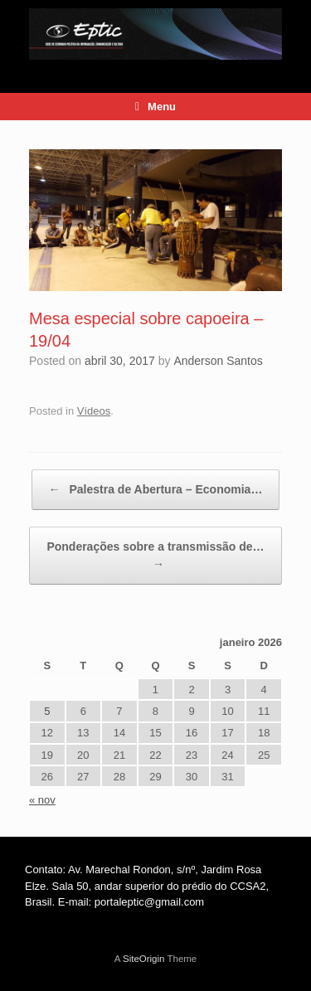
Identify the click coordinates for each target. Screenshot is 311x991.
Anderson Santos (217, 360)
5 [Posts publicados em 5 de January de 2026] (47, 711)
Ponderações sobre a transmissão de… (155, 556)
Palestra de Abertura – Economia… (156, 489)
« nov (42, 800)
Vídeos (93, 411)
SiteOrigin (144, 959)
